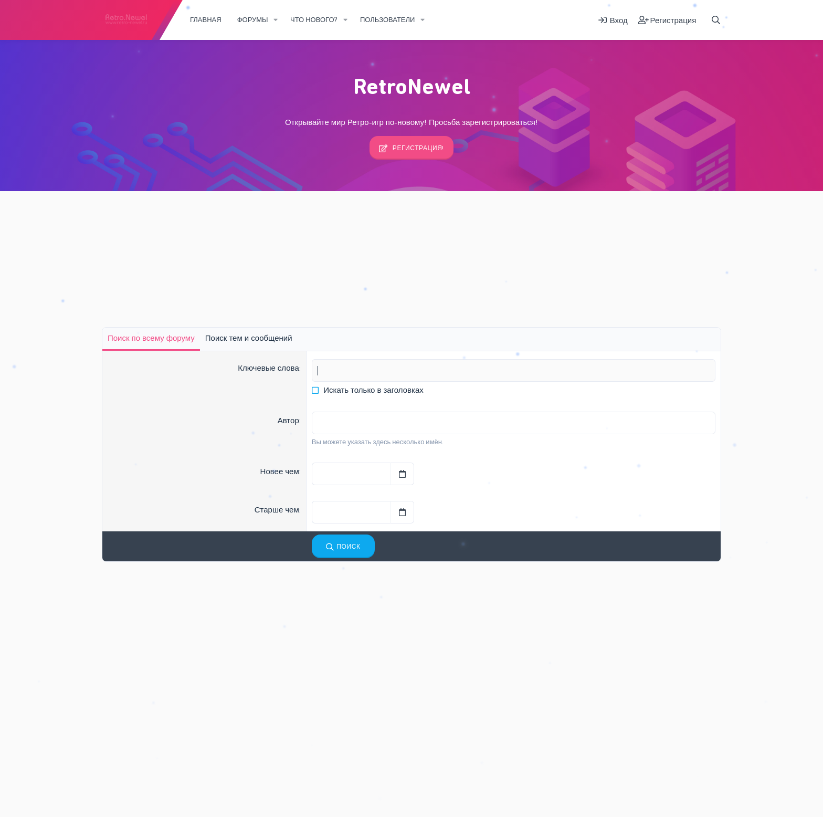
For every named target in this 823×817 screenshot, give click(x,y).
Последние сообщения (319, 600)
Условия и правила (275, 787)
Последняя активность (161, 218)
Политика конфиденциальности (362, 787)
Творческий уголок (314, 734)
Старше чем (277, 510)
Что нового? (313, 20)
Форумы (252, 20)
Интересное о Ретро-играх (326, 642)
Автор (288, 420)
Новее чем (279, 471)
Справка (433, 787)
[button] (276, 20)
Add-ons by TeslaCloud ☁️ (683, 787)
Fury (114, 787)
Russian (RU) (156, 787)
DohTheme (705, 804)
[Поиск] (715, 20)
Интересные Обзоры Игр (330, 622)
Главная (205, 20)
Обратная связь (212, 787)
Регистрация (241, 218)
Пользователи (387, 20)
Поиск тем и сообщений (248, 338)
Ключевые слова (268, 368)
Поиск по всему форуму (151, 338)
